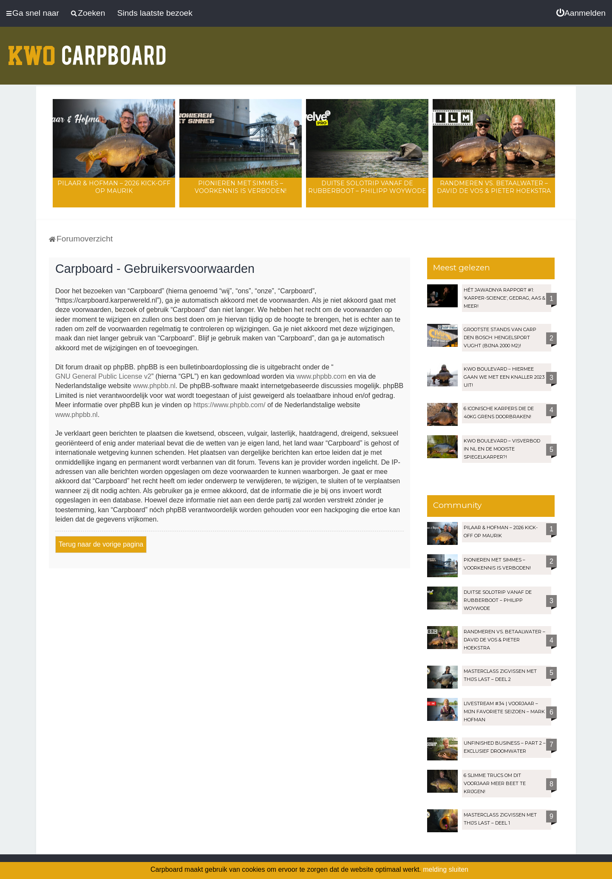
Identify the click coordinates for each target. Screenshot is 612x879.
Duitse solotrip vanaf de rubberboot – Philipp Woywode (367, 187)
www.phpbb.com (321, 376)
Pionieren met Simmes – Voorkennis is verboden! (240, 187)
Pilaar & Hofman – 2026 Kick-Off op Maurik (113, 187)
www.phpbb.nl (154, 385)
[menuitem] (581, 13)
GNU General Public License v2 (103, 376)
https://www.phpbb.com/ (229, 404)
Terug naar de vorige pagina (101, 544)
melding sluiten (445, 869)
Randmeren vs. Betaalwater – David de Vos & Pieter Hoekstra (494, 187)
